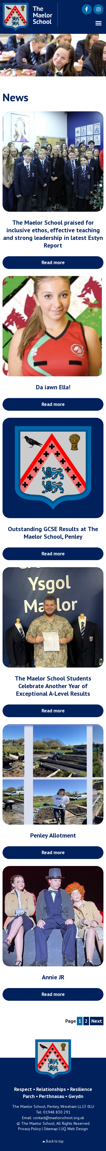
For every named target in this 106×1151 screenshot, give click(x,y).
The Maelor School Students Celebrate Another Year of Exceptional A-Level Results (53, 685)
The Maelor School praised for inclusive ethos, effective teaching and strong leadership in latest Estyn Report (53, 233)
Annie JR (53, 977)
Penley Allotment (53, 835)
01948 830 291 (56, 1112)
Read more (53, 262)
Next (96, 1021)
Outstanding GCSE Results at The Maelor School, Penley (53, 532)
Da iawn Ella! (53, 387)
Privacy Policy (29, 1128)
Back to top (55, 1141)
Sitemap (51, 1128)
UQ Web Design (74, 1128)
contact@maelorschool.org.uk (58, 1117)
